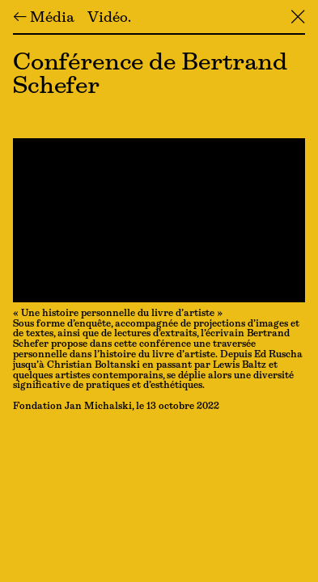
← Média (43, 18)
